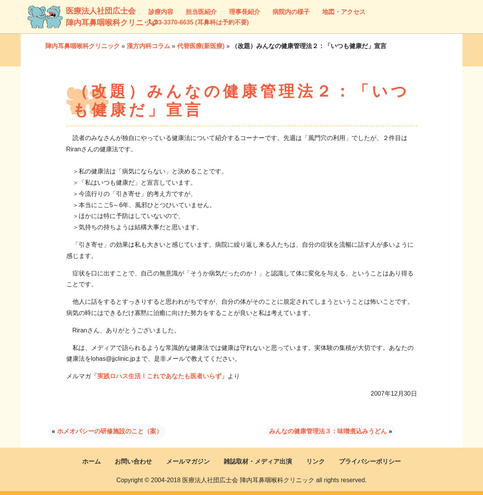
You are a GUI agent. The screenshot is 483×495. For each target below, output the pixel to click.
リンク (315, 461)
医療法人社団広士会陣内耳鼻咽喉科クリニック (76, 16)
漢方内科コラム (148, 46)
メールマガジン (188, 461)
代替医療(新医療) (201, 46)
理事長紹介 (244, 12)
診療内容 (160, 12)
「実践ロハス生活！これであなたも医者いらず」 (159, 376)
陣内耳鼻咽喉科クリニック (82, 46)
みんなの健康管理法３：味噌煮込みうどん (328, 431)
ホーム (91, 461)
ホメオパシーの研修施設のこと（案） (109, 431)
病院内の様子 (291, 12)
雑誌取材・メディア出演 (258, 461)
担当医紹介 (201, 12)
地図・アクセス (344, 12)
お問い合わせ (133, 461)
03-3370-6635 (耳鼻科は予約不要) (198, 22)
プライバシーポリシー (370, 461)
